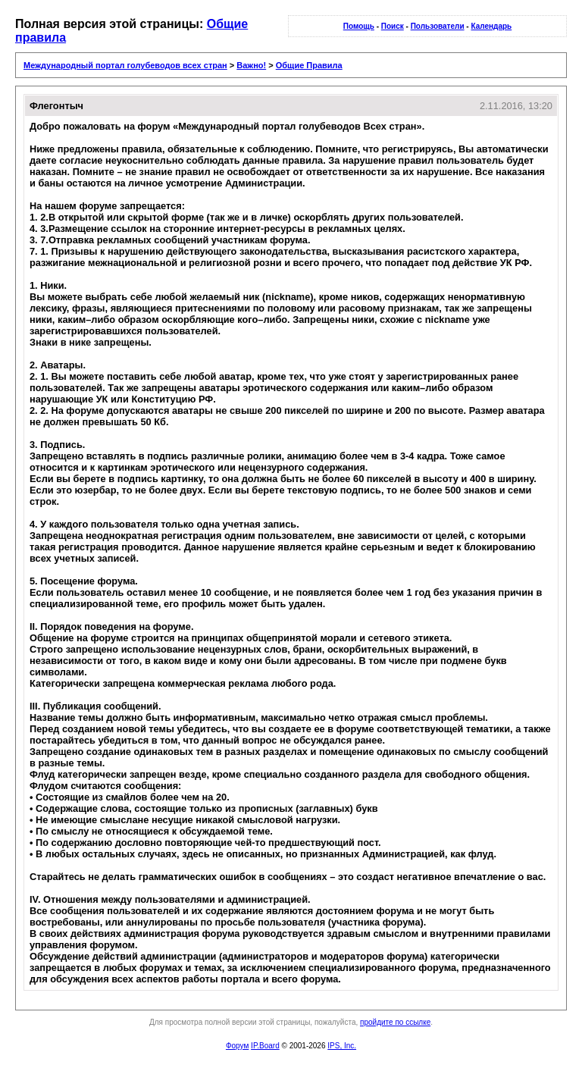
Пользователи (438, 26)
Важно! (251, 65)
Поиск (392, 26)
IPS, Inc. (341, 1046)
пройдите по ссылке (395, 1022)
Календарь (491, 26)
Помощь (358, 26)
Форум (237, 1046)
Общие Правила (309, 65)
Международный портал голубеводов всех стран (125, 65)
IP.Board (265, 1046)
